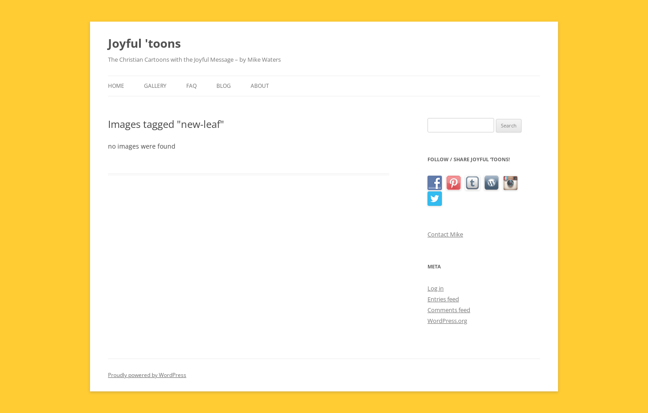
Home (116, 86)
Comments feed (449, 310)
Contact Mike (445, 234)
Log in (436, 288)
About (260, 86)
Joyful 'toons (144, 43)
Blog (223, 86)
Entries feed (443, 299)
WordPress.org (447, 321)
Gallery (155, 86)
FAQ (191, 86)
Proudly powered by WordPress (147, 375)
